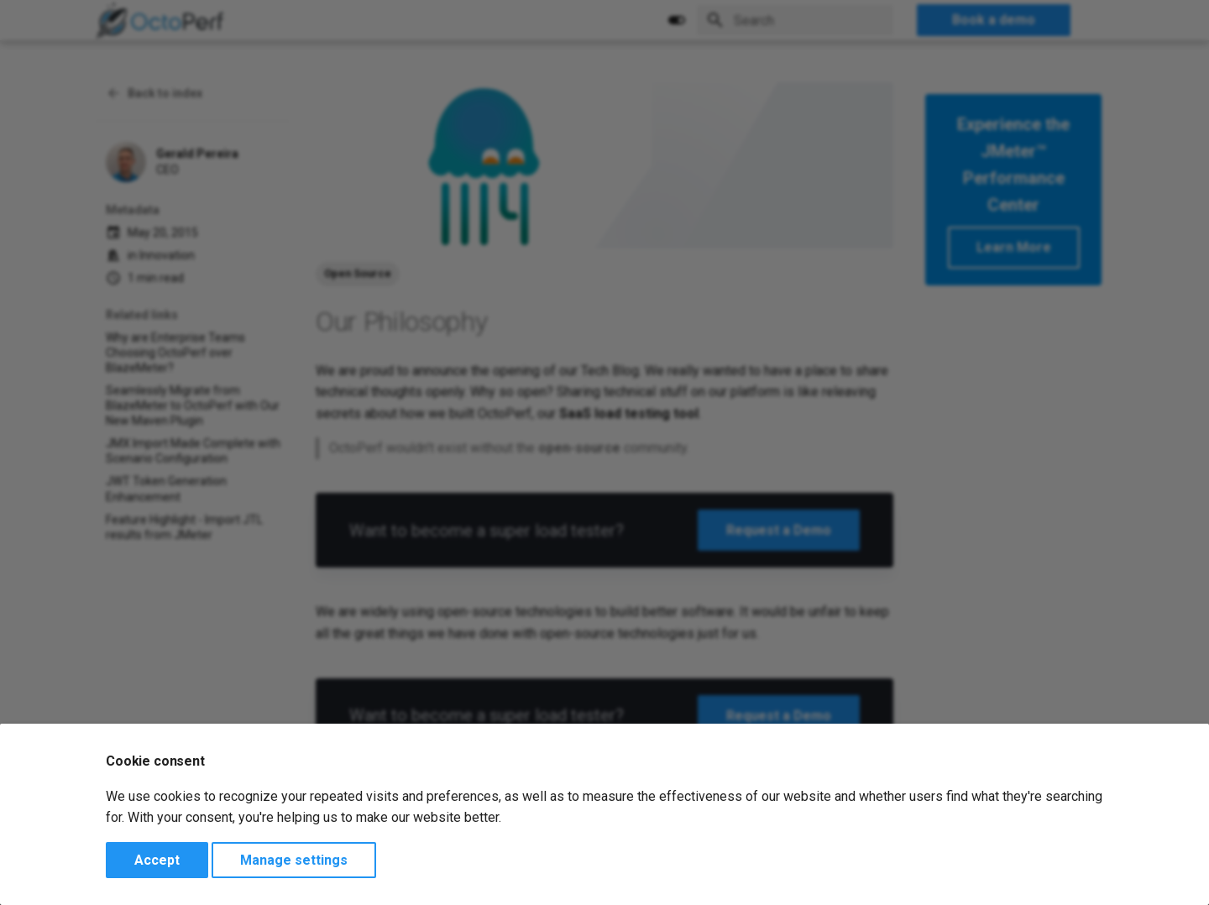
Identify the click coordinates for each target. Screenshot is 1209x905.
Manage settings (294, 860)
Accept (157, 860)
